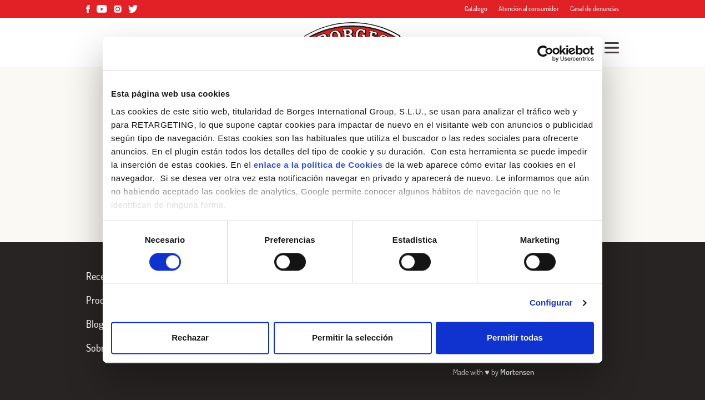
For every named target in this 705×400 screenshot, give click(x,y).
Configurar (551, 302)
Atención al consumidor (528, 8)
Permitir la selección (352, 338)
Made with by (493, 372)
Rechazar (190, 338)
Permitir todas (515, 338)
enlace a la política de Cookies (318, 164)
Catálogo (476, 8)
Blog (94, 324)
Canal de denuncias (594, 8)
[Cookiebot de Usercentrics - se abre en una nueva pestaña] (545, 53)
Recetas (101, 276)
